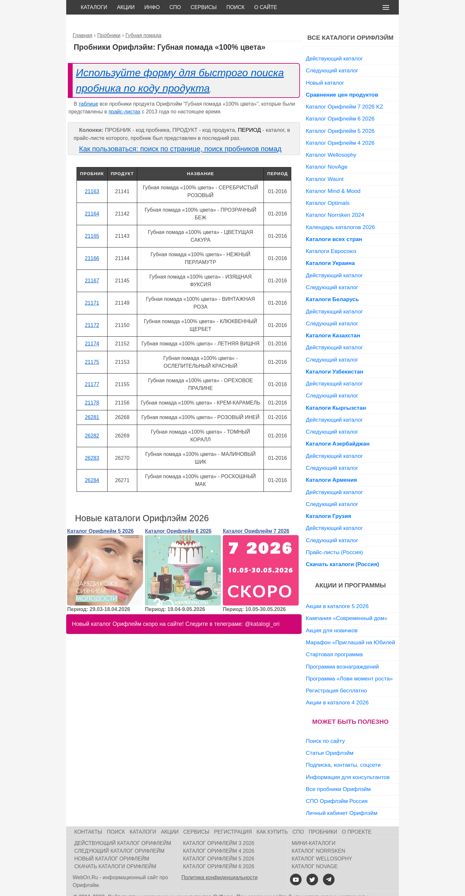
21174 (92, 329)
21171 (92, 288)
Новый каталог (325, 68)
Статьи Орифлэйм (330, 738)
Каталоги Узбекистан (334, 357)
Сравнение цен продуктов (342, 80)
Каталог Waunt (325, 164)
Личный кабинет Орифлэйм (341, 798)
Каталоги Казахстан (333, 321)
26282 (92, 421)
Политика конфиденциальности (219, 863)
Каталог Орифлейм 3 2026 (218, 828)
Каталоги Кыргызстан (336, 393)
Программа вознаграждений (342, 652)
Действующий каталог (334, 44)
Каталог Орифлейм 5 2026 (100, 516)
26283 (92, 443)
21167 (92, 266)
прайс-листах (124, 97)
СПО (175, 7)
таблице (88, 89)
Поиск (235, 7)
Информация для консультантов (348, 762)
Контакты (88, 817)
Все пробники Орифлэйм (338, 774)
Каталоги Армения (331, 465)
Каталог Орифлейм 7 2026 (256, 516)
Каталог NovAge (326, 152)
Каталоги (94, 7)
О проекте (357, 817)
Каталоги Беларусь (332, 284)
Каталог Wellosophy (331, 140)
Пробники (323, 817)
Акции (126, 7)
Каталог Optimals (328, 188)
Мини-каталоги (313, 828)
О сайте (265, 7)
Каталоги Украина (330, 248)
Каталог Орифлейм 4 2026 (340, 128)
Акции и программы (350, 570)
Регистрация (233, 817)
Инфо (152, 7)
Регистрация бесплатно (336, 676)
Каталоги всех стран (334, 224)
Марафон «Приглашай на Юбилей (350, 628)
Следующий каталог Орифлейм (119, 836)
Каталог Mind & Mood (333, 176)
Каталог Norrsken (318, 836)
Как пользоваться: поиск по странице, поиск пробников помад (180, 134)
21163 (92, 177)
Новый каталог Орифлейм (111, 844)
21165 (92, 221)
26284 (92, 466)
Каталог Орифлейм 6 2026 (178, 516)
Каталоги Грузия (328, 501)
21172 (92, 310)
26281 (92, 403)
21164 (92, 199)
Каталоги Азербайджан (338, 429)
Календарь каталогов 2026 (340, 212)
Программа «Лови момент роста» (349, 664)
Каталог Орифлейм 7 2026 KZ (344, 92)
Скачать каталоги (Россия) (342, 549)
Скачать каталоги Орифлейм (115, 852)
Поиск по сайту (325, 726)
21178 (92, 388)
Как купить (272, 817)
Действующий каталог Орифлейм (122, 828)
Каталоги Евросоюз (331, 236)
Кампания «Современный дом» (346, 603)
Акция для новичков (332, 616)
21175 (92, 347)
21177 (92, 370)
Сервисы (204, 7)
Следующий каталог (332, 56)
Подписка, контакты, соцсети (343, 750)
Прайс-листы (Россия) (334, 537)
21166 (92, 244)
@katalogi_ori (262, 609)
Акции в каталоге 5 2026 (337, 591)
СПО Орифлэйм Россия (336, 786)
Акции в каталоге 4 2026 (337, 688)
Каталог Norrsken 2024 (335, 200)
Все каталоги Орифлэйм (350, 23)
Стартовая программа (334, 640)
